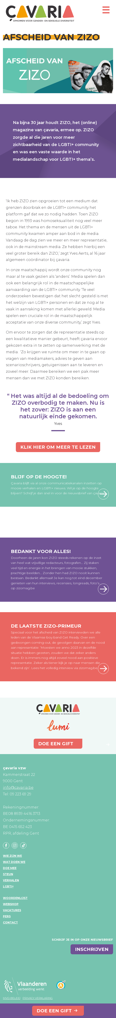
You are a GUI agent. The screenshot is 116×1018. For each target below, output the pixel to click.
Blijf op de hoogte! (39, 477)
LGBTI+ (8, 886)
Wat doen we (14, 862)
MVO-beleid (11, 998)
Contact (10, 922)
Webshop (11, 904)
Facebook (6, 845)
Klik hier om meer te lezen (58, 447)
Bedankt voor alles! (41, 551)
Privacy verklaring (38, 998)
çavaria (40, 13)
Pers (7, 916)
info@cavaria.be (18, 787)
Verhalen (11, 880)
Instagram (15, 845)
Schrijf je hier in (103, 494)
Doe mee (10, 868)
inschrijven (92, 949)
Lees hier (103, 589)
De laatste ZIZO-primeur (46, 626)
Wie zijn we (12, 855)
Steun (8, 874)
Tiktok (23, 845)
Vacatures (12, 910)
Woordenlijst (15, 898)
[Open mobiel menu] (106, 12)
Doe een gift (54, 1010)
